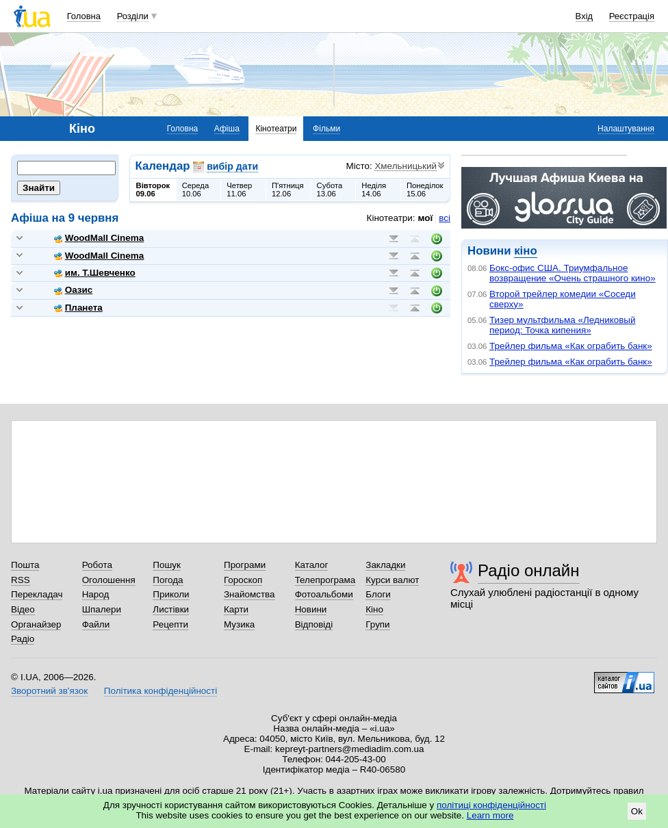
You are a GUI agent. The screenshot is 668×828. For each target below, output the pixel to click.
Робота (97, 565)
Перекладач (36, 594)
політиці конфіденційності (491, 805)
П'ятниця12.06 (288, 189)
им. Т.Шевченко (95, 273)
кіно (525, 250)
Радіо (22, 639)
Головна (84, 16)
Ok (637, 811)
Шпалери (101, 609)
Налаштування (626, 128)
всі (444, 218)
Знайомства (249, 594)
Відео (23, 609)
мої (425, 218)
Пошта (25, 565)
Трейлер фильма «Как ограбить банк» (570, 346)
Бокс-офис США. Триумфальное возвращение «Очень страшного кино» (572, 273)
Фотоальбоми (324, 594)
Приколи (171, 594)
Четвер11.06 (239, 189)
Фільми (326, 128)
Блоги (378, 594)
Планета (78, 307)
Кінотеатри (275, 128)
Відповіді (314, 624)
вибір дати (232, 166)
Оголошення (109, 580)
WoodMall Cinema (99, 238)
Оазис (73, 290)
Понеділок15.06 (425, 189)
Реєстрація (631, 16)
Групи (377, 624)
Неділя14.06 (373, 189)
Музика (239, 624)
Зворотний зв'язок (49, 691)
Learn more (490, 815)
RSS (20, 580)
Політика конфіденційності (160, 691)
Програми (245, 565)
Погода (168, 580)
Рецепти (170, 624)
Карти (236, 609)
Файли (96, 624)
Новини (311, 609)
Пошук (167, 565)
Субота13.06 (330, 189)
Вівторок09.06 (153, 189)
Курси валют (392, 580)
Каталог (312, 565)
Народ (96, 594)
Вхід (584, 16)
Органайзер (36, 624)
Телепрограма (325, 580)
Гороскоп (243, 580)
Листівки (171, 609)
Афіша (227, 128)
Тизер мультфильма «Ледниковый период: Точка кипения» (562, 325)
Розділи (133, 16)
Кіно (374, 609)
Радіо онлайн (529, 570)
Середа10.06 (195, 189)
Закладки (385, 565)
